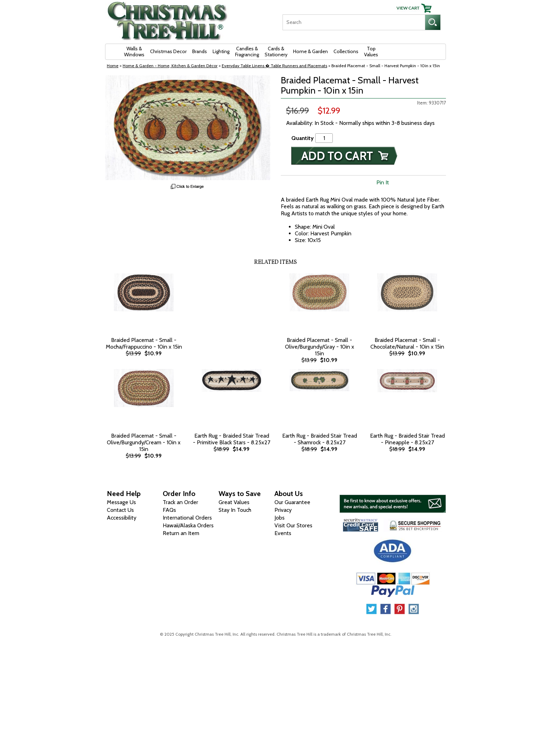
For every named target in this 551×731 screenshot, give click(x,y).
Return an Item (181, 533)
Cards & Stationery (276, 51)
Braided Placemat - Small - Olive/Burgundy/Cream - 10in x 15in (144, 442)
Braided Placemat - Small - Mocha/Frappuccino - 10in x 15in (144, 343)
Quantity (302, 138)
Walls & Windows (134, 51)
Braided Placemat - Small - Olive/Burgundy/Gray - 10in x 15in (319, 347)
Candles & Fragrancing (247, 51)
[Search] (354, 22)
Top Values (371, 51)
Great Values (234, 502)
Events (282, 533)
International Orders (187, 517)
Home (112, 65)
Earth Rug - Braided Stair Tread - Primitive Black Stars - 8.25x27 (231, 439)
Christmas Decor (168, 51)
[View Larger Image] (187, 127)
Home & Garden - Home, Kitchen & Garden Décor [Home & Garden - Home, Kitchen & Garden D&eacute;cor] (170, 65)
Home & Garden (310, 51)
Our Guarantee (292, 502)
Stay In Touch (235, 510)
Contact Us (120, 510)
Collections (345, 51)
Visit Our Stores (293, 525)
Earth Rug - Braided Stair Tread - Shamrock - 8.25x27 (319, 439)
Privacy (283, 510)
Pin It (382, 182)
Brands (199, 51)
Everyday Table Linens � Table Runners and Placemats (274, 65)
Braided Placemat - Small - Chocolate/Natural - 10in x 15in (407, 343)
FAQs (169, 510)
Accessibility (121, 517)
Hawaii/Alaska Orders (188, 525)
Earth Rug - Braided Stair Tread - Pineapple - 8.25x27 (407, 439)
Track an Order (180, 502)
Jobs (279, 517)
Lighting (221, 51)
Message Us (121, 502)
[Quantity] (324, 138)
